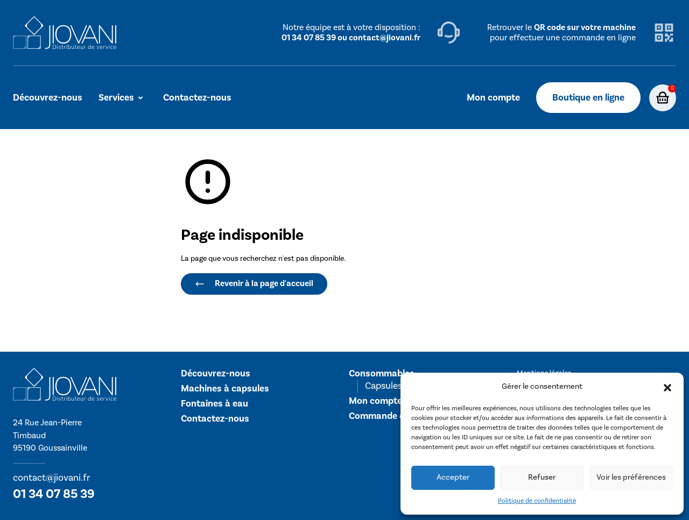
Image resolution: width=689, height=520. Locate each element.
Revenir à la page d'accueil (254, 283)
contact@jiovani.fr (51, 478)
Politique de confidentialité (537, 501)
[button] (667, 387)
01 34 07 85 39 (54, 494)
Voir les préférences (631, 477)
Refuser (542, 477)
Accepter (453, 477)
